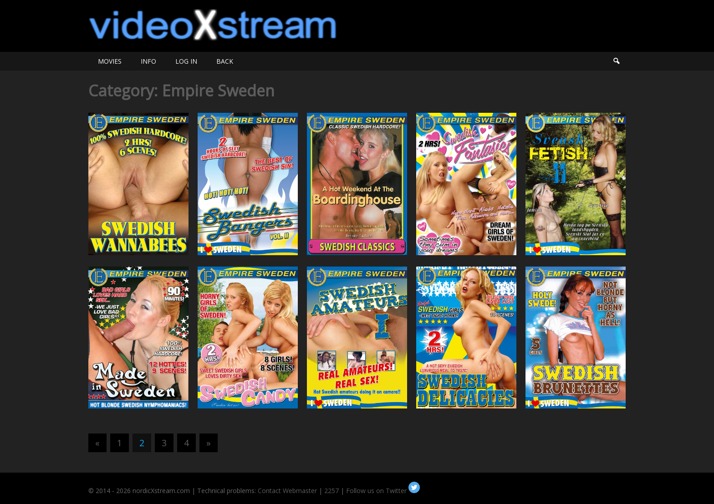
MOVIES (110, 61)
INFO (148, 61)
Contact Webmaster (287, 490)
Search (616, 61)
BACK (224, 61)
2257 (331, 490)
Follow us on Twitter (383, 490)
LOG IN (186, 61)
